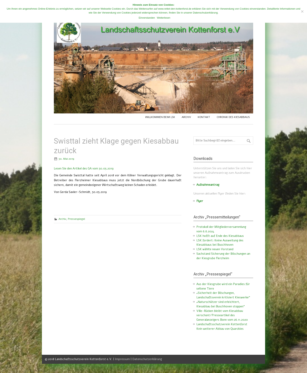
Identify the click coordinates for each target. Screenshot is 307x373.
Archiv (186, 117)
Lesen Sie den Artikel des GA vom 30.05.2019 (84, 168)
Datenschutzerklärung (147, 359)
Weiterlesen (163, 17)
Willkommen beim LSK (160, 117)
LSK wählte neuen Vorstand (214, 249)
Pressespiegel (76, 219)
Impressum (122, 359)
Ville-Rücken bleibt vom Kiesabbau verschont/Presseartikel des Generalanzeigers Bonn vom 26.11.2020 (222, 315)
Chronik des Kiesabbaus (233, 117)
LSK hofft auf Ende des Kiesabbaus (220, 236)
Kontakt (204, 117)
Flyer (199, 201)
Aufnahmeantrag (207, 185)
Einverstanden (147, 17)
